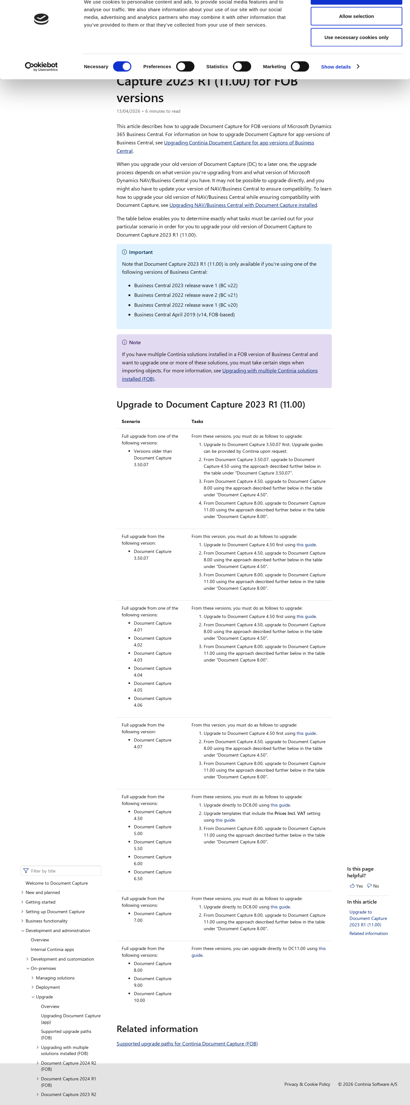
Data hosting (43, 580)
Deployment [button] (45, 180)
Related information (368, 126)
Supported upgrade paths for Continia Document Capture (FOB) (187, 1043)
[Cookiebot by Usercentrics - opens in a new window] (41, 88)
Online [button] (35, 561)
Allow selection (356, 38)
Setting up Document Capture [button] (53, 104)
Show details (336, 88)
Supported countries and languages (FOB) (60, 549)
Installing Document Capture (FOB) (64, 476)
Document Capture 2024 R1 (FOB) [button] (66, 275)
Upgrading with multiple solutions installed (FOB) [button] (62, 243)
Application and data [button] (63, 328)
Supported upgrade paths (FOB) (66, 227)
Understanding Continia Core (59, 628)
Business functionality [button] (44, 114)
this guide (306, 544)
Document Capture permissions (62, 590)
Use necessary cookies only (356, 58)
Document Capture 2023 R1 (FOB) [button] (66, 306)
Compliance (37, 647)
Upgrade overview (64, 319)
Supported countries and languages (65, 618)
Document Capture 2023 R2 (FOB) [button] (66, 290)
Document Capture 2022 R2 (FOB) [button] (66, 341)
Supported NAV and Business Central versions (64, 533)
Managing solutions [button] (53, 171)
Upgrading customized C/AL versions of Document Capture (71, 435)
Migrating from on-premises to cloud (68, 419)
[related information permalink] (202, 1028)
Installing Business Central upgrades (61, 508)
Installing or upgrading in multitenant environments (61, 492)
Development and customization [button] (60, 152)
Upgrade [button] (42, 190)
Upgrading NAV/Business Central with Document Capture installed (243, 204)
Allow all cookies (356, 17)
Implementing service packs (68, 448)
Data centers (43, 571)
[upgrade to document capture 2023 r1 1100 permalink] (309, 404)
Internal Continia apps (52, 142)
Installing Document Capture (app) (64, 460)
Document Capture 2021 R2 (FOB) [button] (66, 372)
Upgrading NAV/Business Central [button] (63, 404)
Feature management (52, 600)
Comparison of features (59, 520)
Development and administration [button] (55, 123)
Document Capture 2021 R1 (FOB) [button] (66, 388)
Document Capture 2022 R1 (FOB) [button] (66, 357)
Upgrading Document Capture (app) (71, 212)
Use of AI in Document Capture (61, 637)
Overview (40, 133)
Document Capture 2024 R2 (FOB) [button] (66, 259)
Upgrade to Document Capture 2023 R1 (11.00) (368, 111)
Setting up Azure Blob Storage (60, 609)
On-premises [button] (41, 161)
